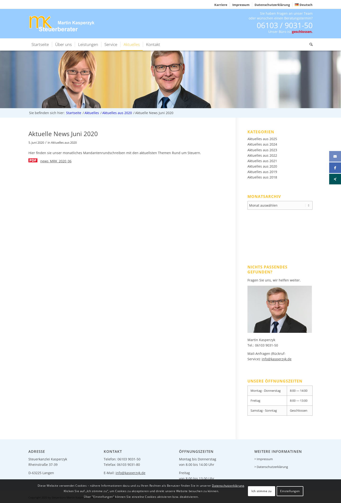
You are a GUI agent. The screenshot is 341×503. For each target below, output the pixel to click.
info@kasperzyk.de (277, 358)
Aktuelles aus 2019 (262, 171)
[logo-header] (62, 23)
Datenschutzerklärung (272, 5)
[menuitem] (221, 4)
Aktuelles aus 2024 (262, 144)
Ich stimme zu (261, 491)
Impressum (241, 5)
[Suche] (309, 44)
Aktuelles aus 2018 (262, 177)
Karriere (220, 5)
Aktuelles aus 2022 (262, 155)
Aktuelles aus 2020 (64, 143)
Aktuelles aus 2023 (262, 150)
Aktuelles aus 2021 (262, 161)
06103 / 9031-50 (285, 25)
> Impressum (263, 458)
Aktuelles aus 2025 (262, 139)
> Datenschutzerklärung (271, 466)
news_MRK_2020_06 (56, 161)
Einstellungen (290, 491)
